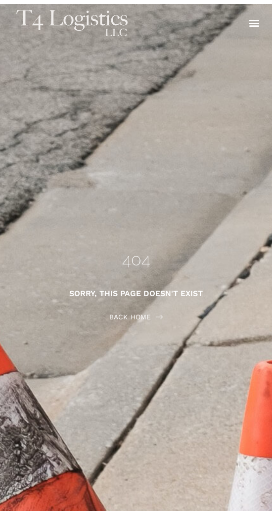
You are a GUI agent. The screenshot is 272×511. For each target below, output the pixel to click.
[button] (254, 23)
